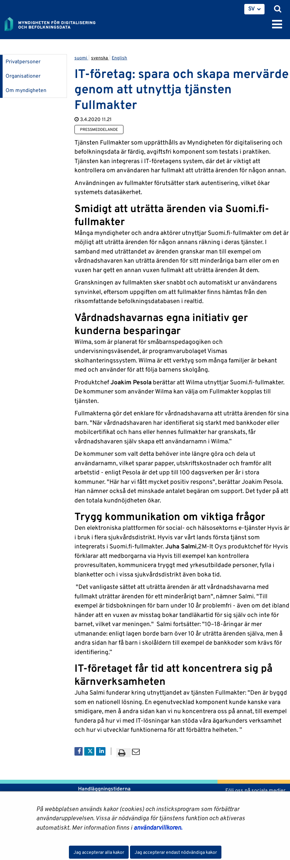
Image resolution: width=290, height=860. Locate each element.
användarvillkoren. (158, 827)
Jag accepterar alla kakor (98, 852)
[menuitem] (254, 9)
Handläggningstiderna (104, 788)
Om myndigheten (26, 90)
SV (251, 8)
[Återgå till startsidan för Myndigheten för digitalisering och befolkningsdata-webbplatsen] (54, 23)
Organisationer (23, 75)
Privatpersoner (23, 61)
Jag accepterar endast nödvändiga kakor (176, 852)
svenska (100, 58)
